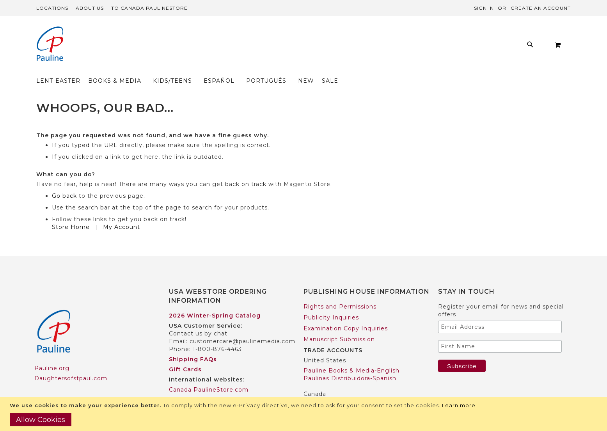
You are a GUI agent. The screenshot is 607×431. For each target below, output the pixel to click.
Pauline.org (51, 353)
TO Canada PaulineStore (149, 8)
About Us (90, 8)
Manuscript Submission (339, 324)
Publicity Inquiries (331, 302)
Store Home (71, 211)
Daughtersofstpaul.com (70, 363)
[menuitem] (146, 46)
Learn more (459, 405)
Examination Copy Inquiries (346, 313)
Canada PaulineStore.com (208, 374)
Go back (64, 180)
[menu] (282, 46)
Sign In (484, 8)
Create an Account (541, 8)
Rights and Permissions (340, 291)
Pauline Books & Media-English (351, 355)
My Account (121, 211)
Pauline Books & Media (339, 388)
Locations (52, 8)
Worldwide (185, 384)
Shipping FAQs (193, 344)
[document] (304, 414)
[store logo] (49, 44)
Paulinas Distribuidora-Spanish (350, 363)
